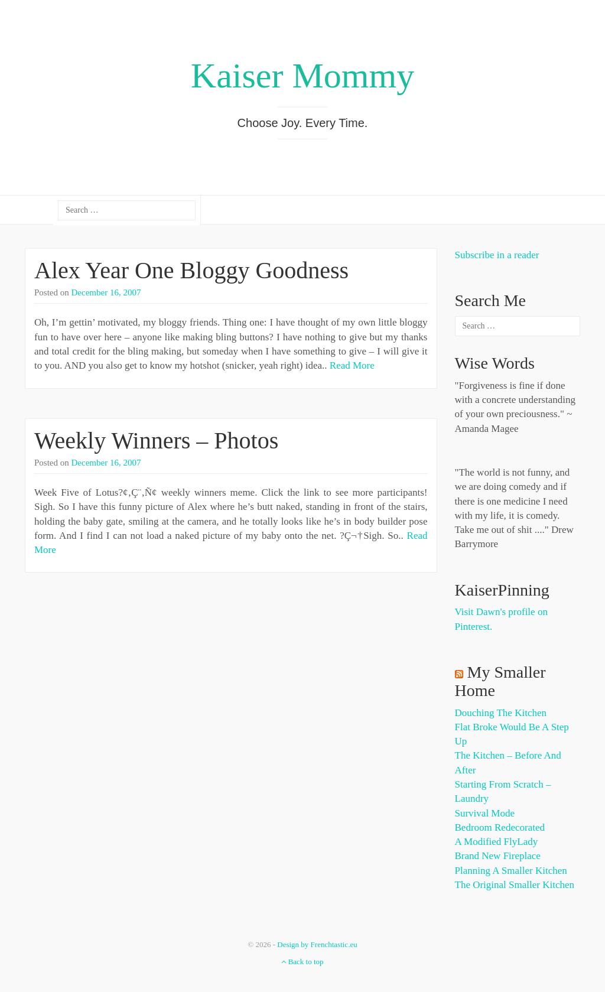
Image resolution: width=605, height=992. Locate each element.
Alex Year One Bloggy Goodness (191, 270)
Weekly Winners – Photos (156, 440)
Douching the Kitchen (501, 712)
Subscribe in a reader (497, 255)
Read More (352, 365)
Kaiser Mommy (302, 75)
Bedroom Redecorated (500, 827)
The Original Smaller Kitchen (515, 884)
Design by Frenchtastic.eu (317, 944)
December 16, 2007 (106, 292)
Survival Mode (485, 813)
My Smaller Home (500, 681)
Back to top (302, 961)
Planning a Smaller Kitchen (511, 870)
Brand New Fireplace (498, 855)
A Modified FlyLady (496, 841)
